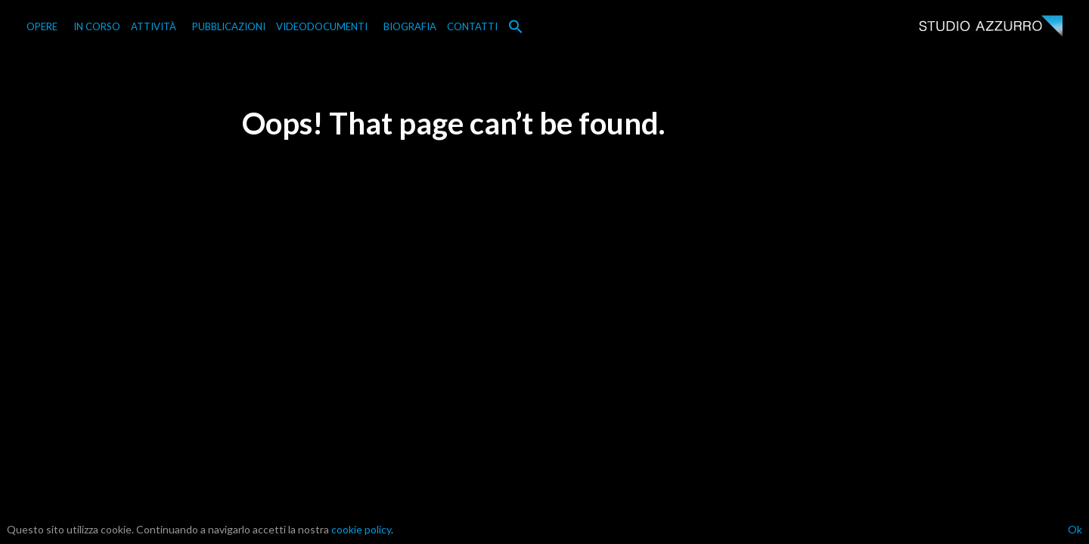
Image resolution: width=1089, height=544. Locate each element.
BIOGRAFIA (409, 26)
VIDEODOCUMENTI (322, 26)
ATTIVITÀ (153, 26)
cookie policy (361, 529)
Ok (1075, 529)
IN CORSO (96, 26)
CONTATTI (472, 26)
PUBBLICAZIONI (228, 26)
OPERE (41, 26)
